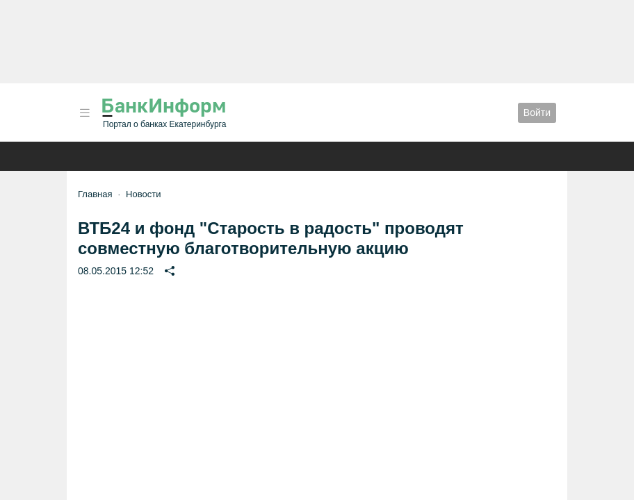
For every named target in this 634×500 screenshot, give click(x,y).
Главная (95, 194)
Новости (143, 194)
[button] (85, 113)
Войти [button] (537, 112)
